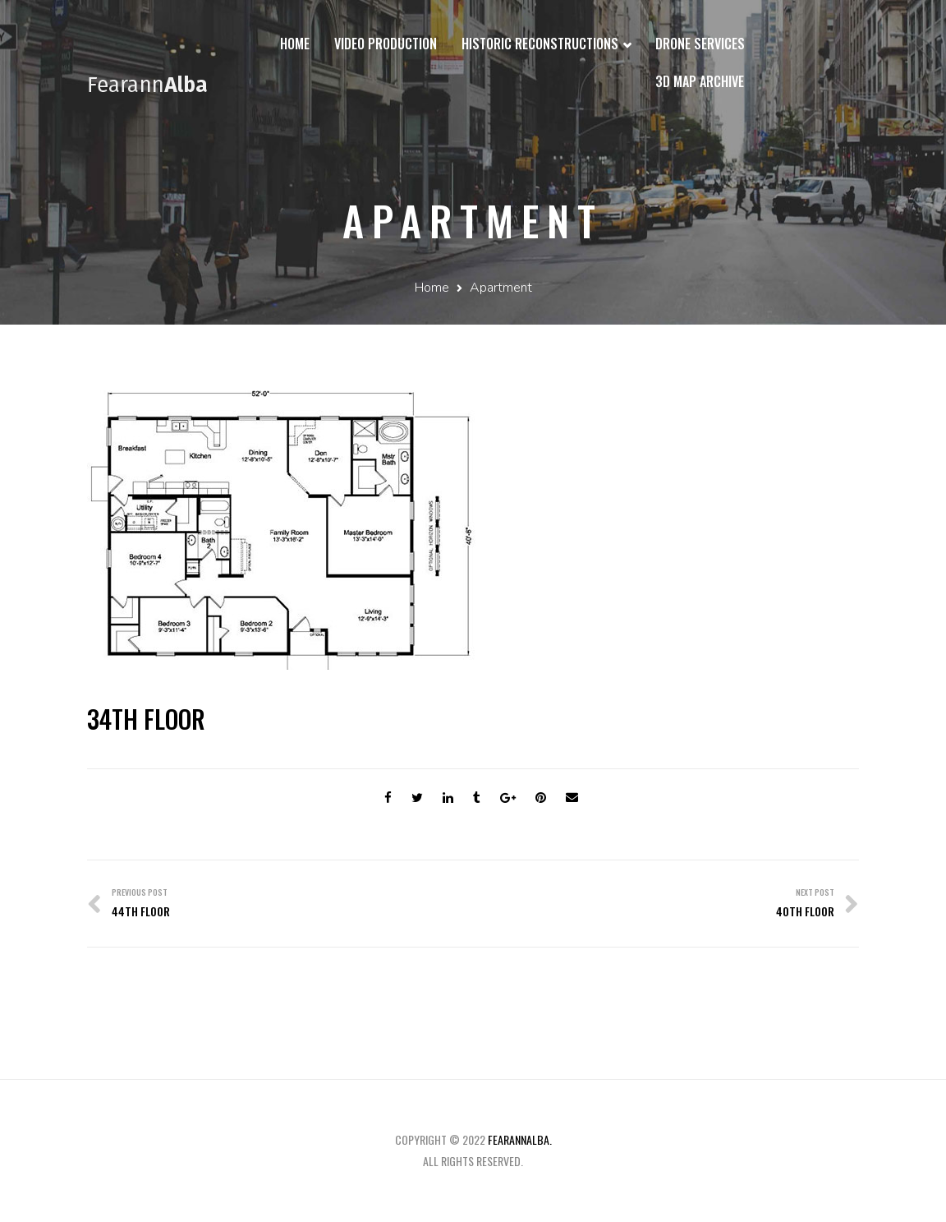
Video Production (385, 43)
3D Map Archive (699, 81)
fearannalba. (520, 1139)
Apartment (501, 288)
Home (295, 43)
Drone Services (700, 43)
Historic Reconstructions (546, 45)
